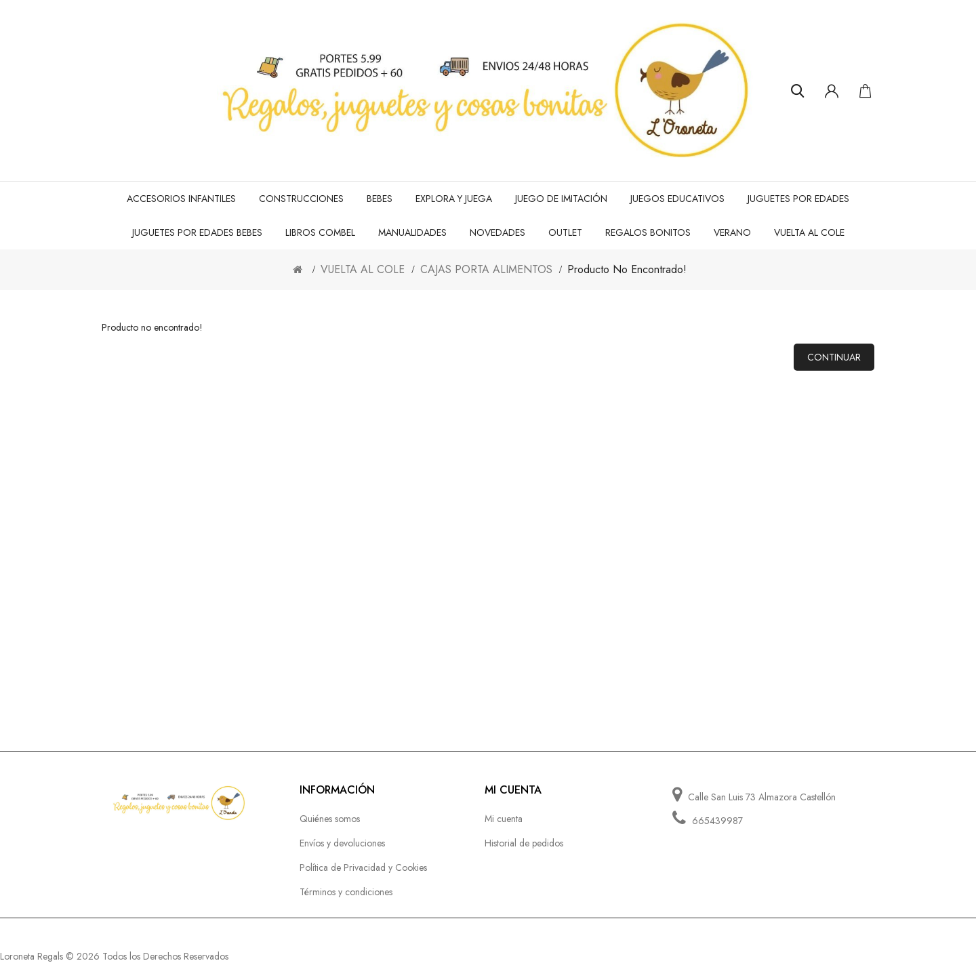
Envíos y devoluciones (342, 843)
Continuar (834, 357)
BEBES (379, 198)
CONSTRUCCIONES (301, 198)
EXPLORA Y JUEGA (453, 198)
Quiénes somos (330, 818)
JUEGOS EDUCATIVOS (677, 198)
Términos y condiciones (346, 892)
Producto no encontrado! (627, 269)
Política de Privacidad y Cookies (363, 867)
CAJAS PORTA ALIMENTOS (486, 269)
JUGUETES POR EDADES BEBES (197, 232)
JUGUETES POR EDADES (798, 198)
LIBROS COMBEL (320, 232)
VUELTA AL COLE (809, 232)
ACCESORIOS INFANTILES (181, 198)
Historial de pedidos (524, 843)
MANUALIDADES (412, 232)
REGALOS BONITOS (648, 232)
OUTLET (565, 232)
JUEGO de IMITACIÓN (561, 198)
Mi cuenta (504, 818)
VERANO (732, 232)
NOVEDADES (497, 232)
